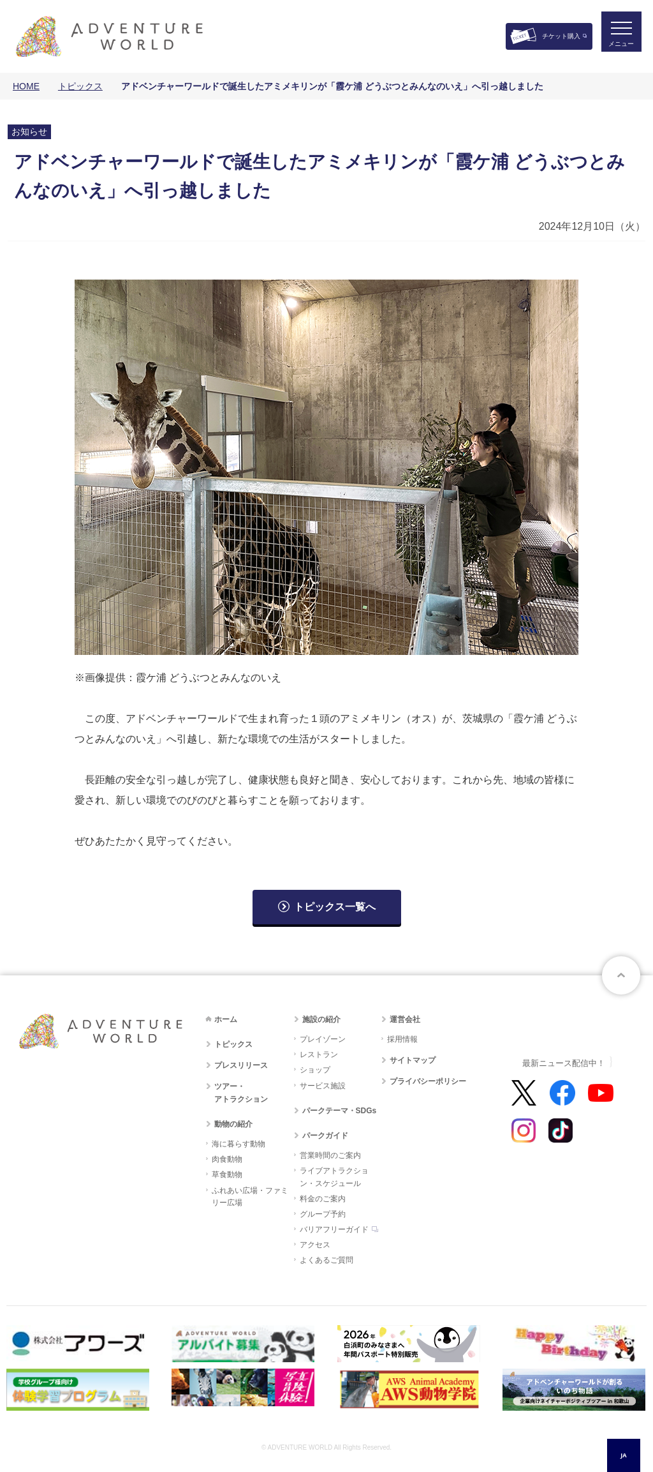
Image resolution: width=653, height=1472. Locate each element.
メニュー (617, 48)
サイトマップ (413, 1060)
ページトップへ (621, 975)
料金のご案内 (323, 1198)
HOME (26, 86)
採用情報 (402, 1039)
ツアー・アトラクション (241, 1092)
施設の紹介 (321, 1019)
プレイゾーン (323, 1039)
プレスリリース (241, 1065)
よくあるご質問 (326, 1260)
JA (623, 1455)
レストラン (319, 1054)
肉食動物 (227, 1159)
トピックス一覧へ (335, 906)
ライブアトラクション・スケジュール (334, 1176)
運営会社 (405, 1019)
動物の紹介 (233, 1124)
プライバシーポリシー (428, 1081)
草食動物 (227, 1174)
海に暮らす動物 (238, 1143)
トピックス (80, 86)
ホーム (225, 1019)
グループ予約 (323, 1214)
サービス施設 (323, 1085)
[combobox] (623, 1455)
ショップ (315, 1069)
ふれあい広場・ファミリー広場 (250, 1196)
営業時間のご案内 (330, 1155)
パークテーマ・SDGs (339, 1110)
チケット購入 (561, 36)
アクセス (315, 1244)
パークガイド (325, 1135)
